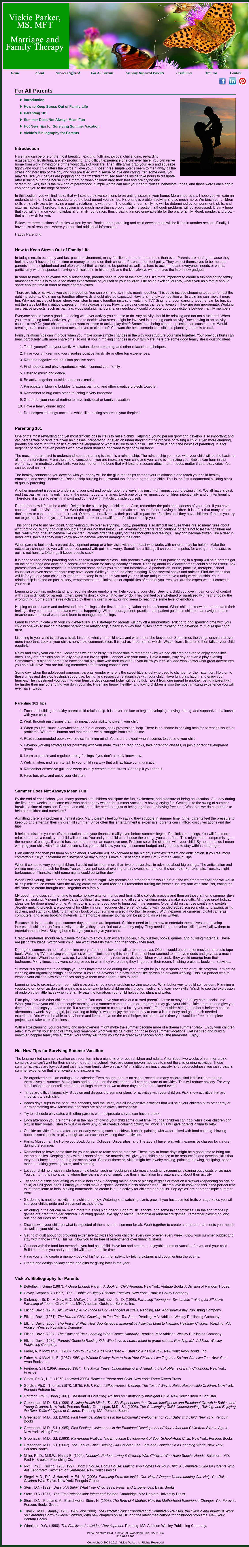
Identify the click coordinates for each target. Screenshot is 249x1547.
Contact (235, 73)
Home (15, 73)
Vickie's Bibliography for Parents (51, 133)
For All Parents (102, 73)
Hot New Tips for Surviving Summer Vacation (62, 126)
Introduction (34, 100)
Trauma (211, 73)
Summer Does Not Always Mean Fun (54, 120)
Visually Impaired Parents (145, 73)
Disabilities (184, 73)
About (39, 73)
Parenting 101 (35, 113)
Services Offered (68, 73)
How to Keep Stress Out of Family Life (56, 106)
